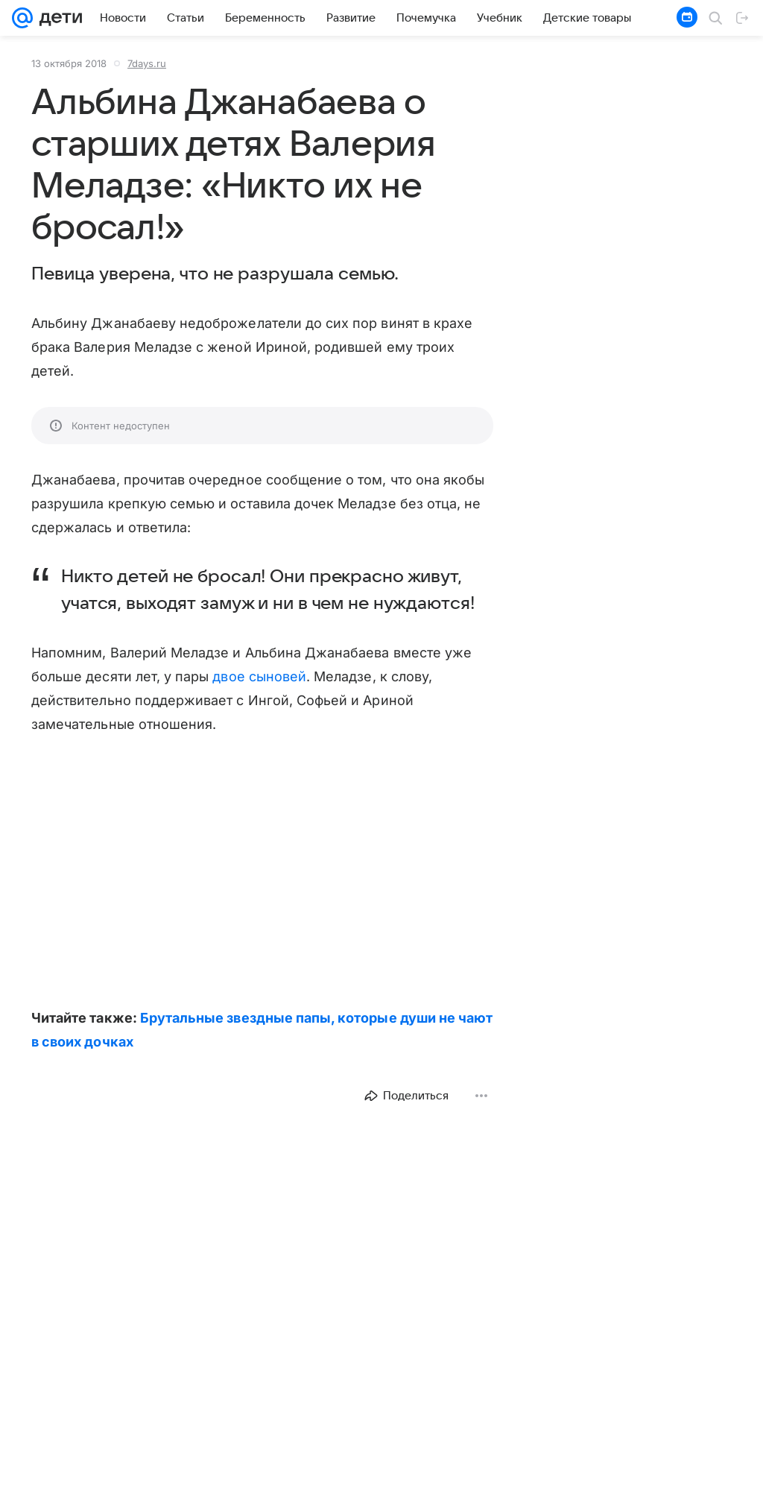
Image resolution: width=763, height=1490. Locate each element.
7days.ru (146, 63)
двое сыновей (259, 676)
